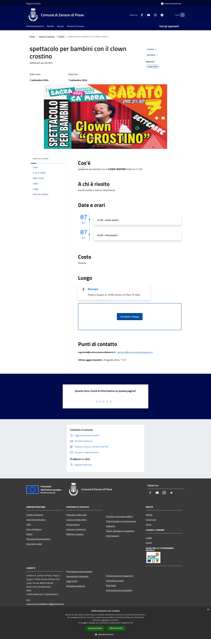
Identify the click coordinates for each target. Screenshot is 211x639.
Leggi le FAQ (72, 581)
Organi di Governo (34, 514)
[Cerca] (181, 15)
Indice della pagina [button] (40, 158)
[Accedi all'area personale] (171, 3)
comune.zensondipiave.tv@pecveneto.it (45, 604)
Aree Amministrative (35, 519)
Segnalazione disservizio (77, 576)
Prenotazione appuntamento (79, 571)
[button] (105, 634)
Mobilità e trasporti (75, 534)
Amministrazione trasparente (119, 575)
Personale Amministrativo (38, 539)
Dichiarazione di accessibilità (119, 590)
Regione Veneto (33, 3)
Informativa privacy (115, 580)
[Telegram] (157, 15)
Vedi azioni (153, 55)
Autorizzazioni (112, 535)
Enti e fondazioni (34, 529)
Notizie (149, 514)
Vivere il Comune (47, 36)
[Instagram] (150, 15)
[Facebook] (137, 15)
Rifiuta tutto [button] (116, 628)
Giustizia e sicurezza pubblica (119, 516)
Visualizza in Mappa (129, 316)
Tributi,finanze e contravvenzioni (121, 521)
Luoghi (149, 537)
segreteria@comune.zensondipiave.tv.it (135, 352)
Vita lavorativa (73, 524)
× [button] (208, 610)
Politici (29, 534)
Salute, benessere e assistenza (120, 531)
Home (32, 36)
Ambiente (110, 526)
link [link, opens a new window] (131, 623)
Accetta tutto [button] (95, 628)
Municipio (93, 289)
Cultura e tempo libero (76, 519)
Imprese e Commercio (76, 529)
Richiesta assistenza (75, 586)
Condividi (152, 49)
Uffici (28, 524)
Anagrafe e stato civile (76, 514)
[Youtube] (144, 15)
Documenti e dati (34, 543)
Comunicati (151, 519)
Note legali (111, 585)
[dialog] (105, 623)
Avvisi (148, 524)
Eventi (61, 36)
